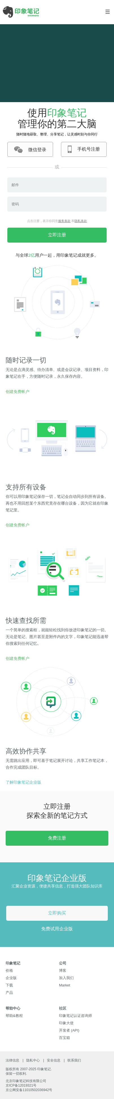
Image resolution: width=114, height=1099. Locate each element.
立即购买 (57, 913)
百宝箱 (64, 1038)
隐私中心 (33, 1060)
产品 (9, 992)
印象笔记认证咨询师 (75, 1016)
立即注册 (57, 234)
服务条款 (64, 221)
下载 (9, 985)
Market (64, 985)
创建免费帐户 (17, 391)
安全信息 (53, 1060)
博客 (62, 970)
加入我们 (66, 978)
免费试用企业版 (57, 928)
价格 (9, 970)
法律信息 (12, 1060)
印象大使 (66, 1023)
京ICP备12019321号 (21, 1085)
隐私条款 (80, 221)
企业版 (11, 978)
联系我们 (74, 1060)
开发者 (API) (69, 1030)
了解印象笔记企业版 (23, 782)
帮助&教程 (14, 1016)
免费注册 (57, 838)
